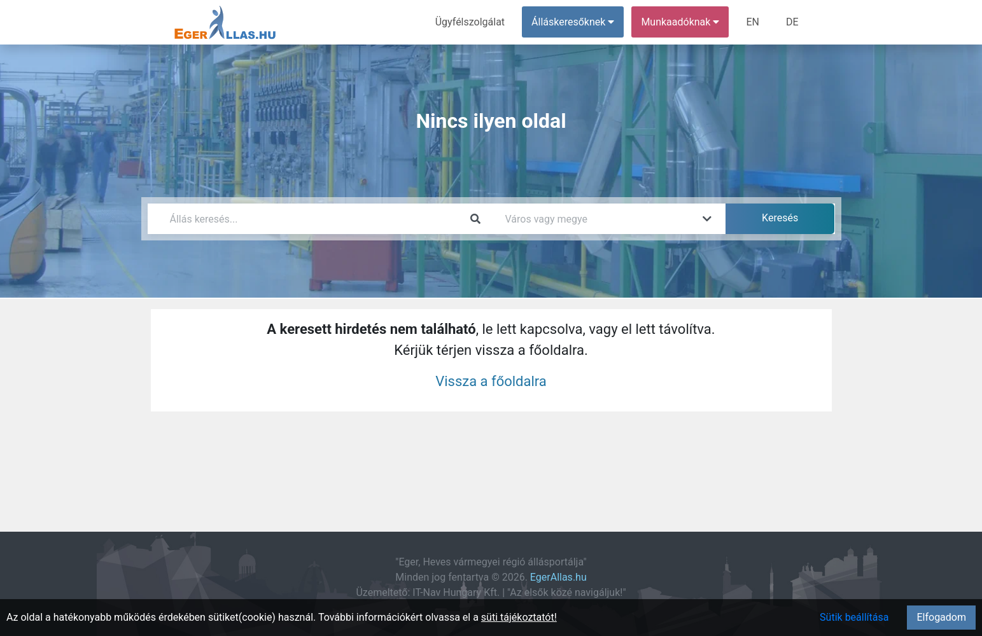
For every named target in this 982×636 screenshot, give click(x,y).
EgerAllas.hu (558, 577)
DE (792, 22)
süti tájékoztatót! (519, 617)
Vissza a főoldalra (491, 381)
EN (752, 22)
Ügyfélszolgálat (470, 22)
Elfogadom (941, 617)
